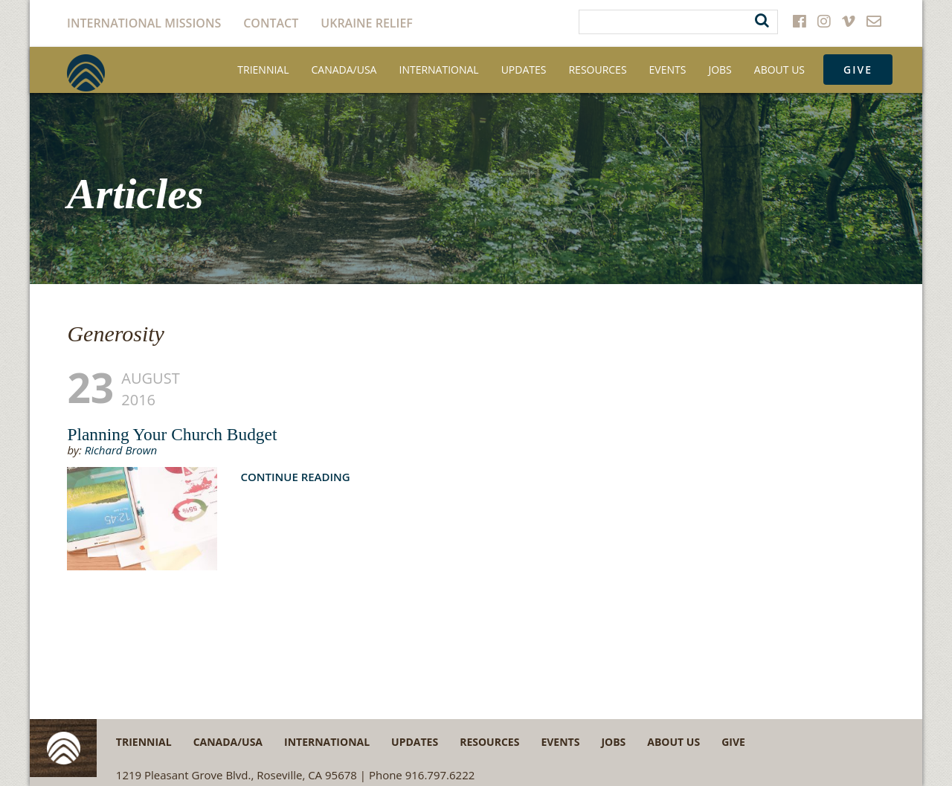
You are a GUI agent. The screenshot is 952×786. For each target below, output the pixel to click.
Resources (597, 69)
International (438, 69)
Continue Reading (295, 476)
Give (857, 69)
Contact (270, 23)
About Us (779, 69)
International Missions (144, 23)
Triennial (263, 69)
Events (667, 69)
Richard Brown (121, 449)
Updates (524, 69)
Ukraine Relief (367, 23)
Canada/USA (344, 69)
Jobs (719, 69)
